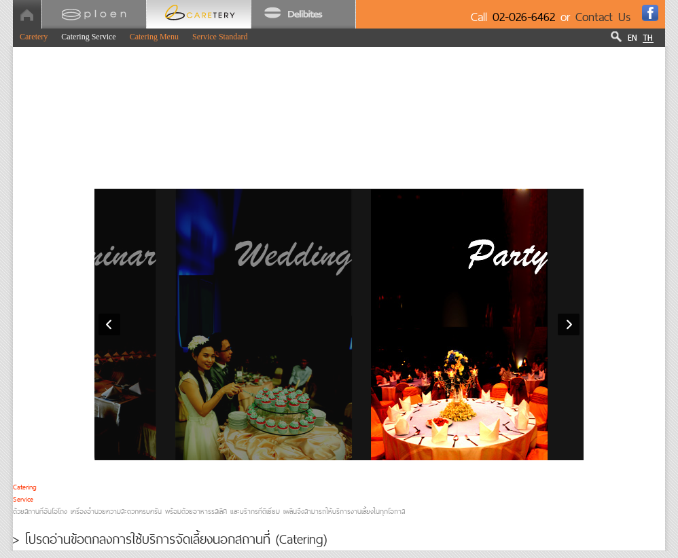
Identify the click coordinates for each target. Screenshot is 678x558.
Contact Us (603, 16)
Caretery (34, 36)
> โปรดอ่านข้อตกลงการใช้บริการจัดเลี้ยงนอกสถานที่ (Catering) (170, 539)
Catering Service (88, 36)
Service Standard (220, 36)
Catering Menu (154, 36)
